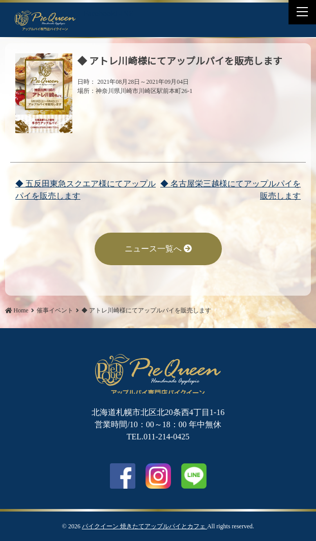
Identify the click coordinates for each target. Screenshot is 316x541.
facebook (122, 476)
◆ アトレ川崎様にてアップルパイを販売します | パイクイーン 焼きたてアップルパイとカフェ (45, 20)
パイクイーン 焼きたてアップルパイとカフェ (144, 526)
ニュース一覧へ (158, 248)
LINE (124, 13)
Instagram (158, 476)
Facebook (99, 13)
